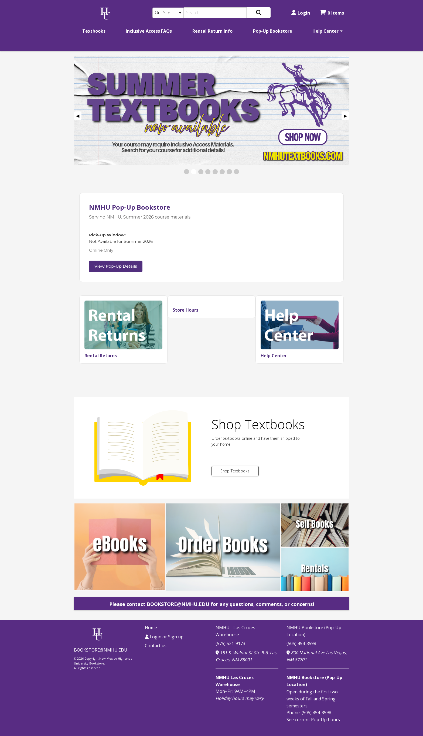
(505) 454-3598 (301, 643)
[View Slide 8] (236, 171)
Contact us (155, 646)
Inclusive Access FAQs (149, 31)
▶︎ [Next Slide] (346, 116)
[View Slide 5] (215, 171)
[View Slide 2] (193, 171)
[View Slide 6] (222, 171)
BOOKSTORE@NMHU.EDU (100, 650)
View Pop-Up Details (115, 266)
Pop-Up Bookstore (272, 31)
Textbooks (93, 31)
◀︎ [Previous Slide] (78, 116)
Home (151, 628)
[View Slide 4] (207, 171)
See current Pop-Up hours (313, 720)
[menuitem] (94, 31)
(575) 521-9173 (230, 643)
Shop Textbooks (235, 470)
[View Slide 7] (229, 171)
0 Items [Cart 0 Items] (332, 13)
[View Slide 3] (200, 171)
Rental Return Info (212, 31)
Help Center (325, 31)
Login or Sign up (164, 637)
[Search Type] (168, 13)
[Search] (215, 12)
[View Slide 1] (186, 171)
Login (300, 13)
